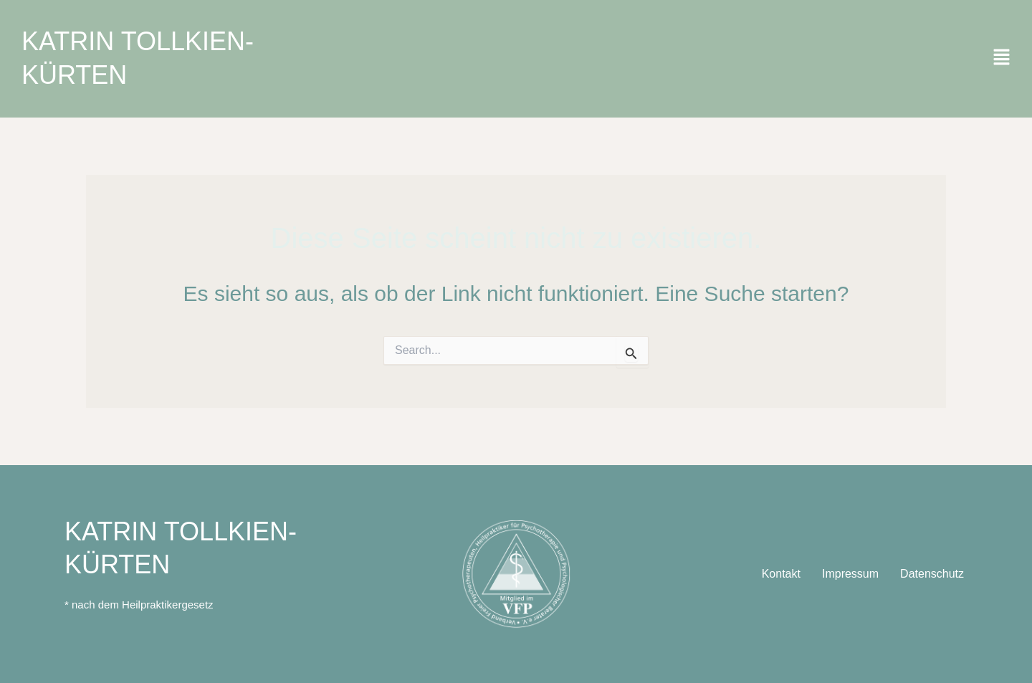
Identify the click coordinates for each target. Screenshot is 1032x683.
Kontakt (781, 574)
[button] (1001, 58)
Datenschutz (932, 574)
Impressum (850, 574)
